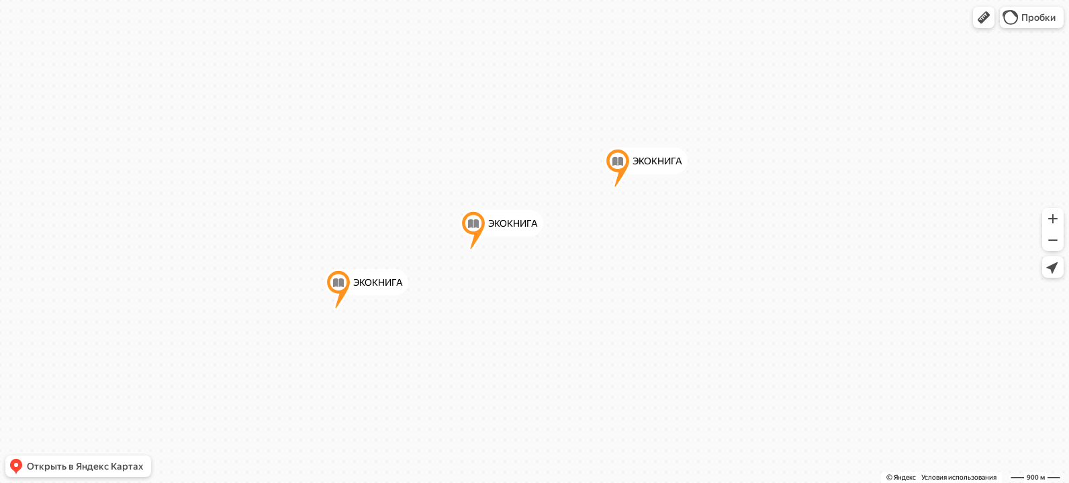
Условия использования (958, 477)
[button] (983, 17)
